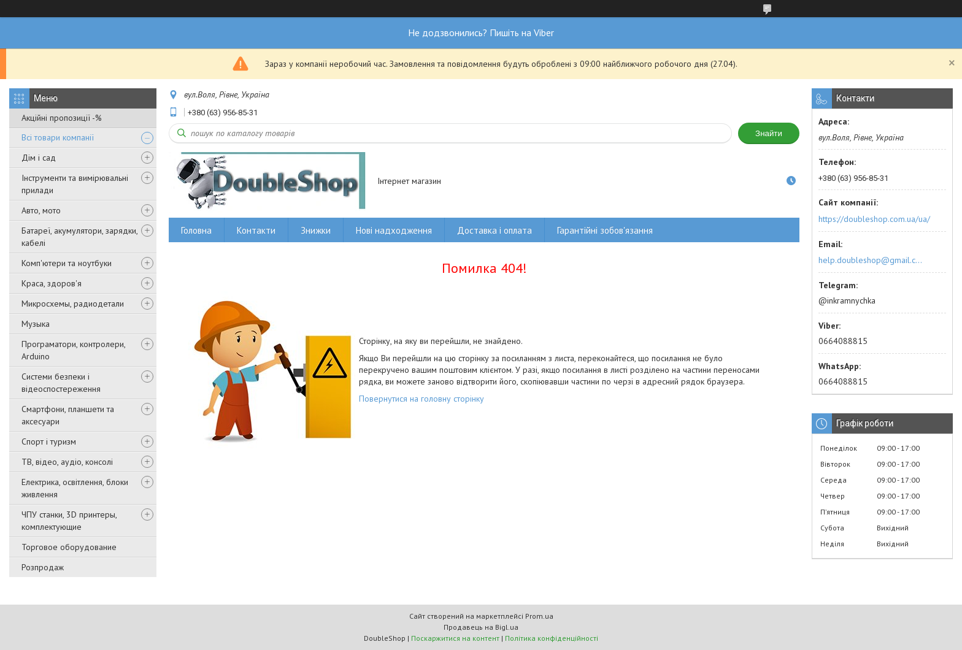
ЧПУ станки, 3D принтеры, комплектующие (69, 520)
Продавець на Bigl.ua (481, 627)
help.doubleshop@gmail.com (872, 260)
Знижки (316, 230)
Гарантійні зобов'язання (605, 230)
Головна (196, 230)
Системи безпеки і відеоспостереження (61, 382)
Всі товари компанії (57, 137)
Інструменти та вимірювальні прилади (74, 184)
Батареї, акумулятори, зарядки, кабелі (79, 236)
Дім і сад (38, 157)
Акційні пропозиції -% (61, 117)
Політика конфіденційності (551, 638)
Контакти (256, 230)
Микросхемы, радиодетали (72, 303)
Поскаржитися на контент (455, 638)
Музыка (35, 323)
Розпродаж (42, 567)
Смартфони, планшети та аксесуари (67, 415)
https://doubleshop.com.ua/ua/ (874, 218)
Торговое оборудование (69, 546)
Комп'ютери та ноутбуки (66, 263)
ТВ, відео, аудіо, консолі (67, 461)
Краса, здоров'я (51, 283)
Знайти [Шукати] (768, 133)
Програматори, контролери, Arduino (73, 350)
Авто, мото (41, 210)
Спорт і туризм (48, 441)
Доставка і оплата (494, 230)
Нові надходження (394, 230)
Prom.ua (539, 616)
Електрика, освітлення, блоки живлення (74, 488)
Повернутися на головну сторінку (421, 398)
